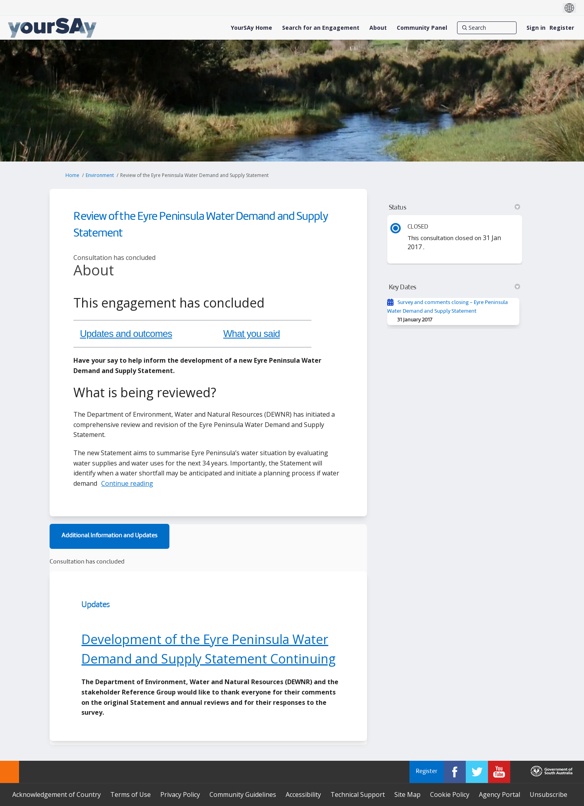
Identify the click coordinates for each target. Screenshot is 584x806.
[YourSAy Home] (251, 27)
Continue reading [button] (127, 483)
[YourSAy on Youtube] (499, 772)
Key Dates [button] (454, 287)
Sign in (536, 27)
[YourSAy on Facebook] (455, 772)
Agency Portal (499, 794)
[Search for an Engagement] (320, 27)
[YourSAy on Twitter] (477, 772)
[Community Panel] (422, 27)
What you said (251, 333)
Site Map (407, 794)
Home (72, 175)
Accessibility (303, 794)
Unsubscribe (548, 794)
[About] (378, 27)
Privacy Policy (180, 794)
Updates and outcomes (126, 333)
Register (561, 27)
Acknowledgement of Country (56, 794)
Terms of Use (130, 794)
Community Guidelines (242, 794)
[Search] (487, 27)
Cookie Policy (449, 794)
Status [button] (454, 207)
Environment (100, 175)
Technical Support (357, 794)
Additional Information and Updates (109, 536)
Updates (95, 605)
